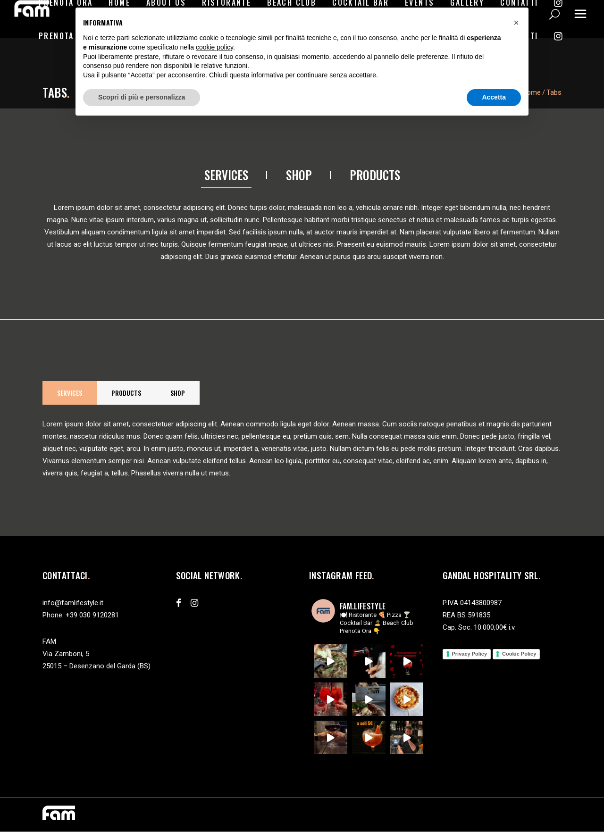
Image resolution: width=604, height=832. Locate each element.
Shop (299, 174)
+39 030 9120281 (92, 615)
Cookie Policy (519, 654)
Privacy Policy (469, 654)
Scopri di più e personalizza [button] (141, 97)
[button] (516, 22)
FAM (49, 641)
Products (375, 174)
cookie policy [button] (214, 47)
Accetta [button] (494, 97)
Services (226, 174)
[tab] (226, 175)
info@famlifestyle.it (72, 603)
